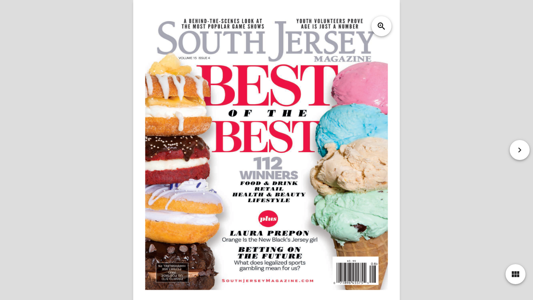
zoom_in (381, 26)
